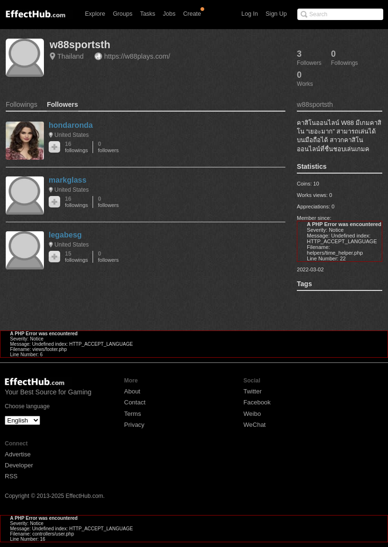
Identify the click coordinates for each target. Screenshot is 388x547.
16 (76, 147)
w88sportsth (80, 45)
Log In (249, 13)
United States (71, 135)
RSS (11, 476)
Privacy (134, 424)
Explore (95, 13)
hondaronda (71, 125)
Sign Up (276, 13)
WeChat (254, 424)
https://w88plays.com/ (137, 56)
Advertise (18, 454)
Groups (122, 13)
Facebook (257, 402)
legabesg (65, 235)
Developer (19, 465)
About (132, 391)
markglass (67, 180)
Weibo (252, 413)
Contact (135, 402)
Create (192, 13)
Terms (132, 413)
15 (76, 257)
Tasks (147, 13)
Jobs (169, 13)
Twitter (252, 391)
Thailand (70, 56)
